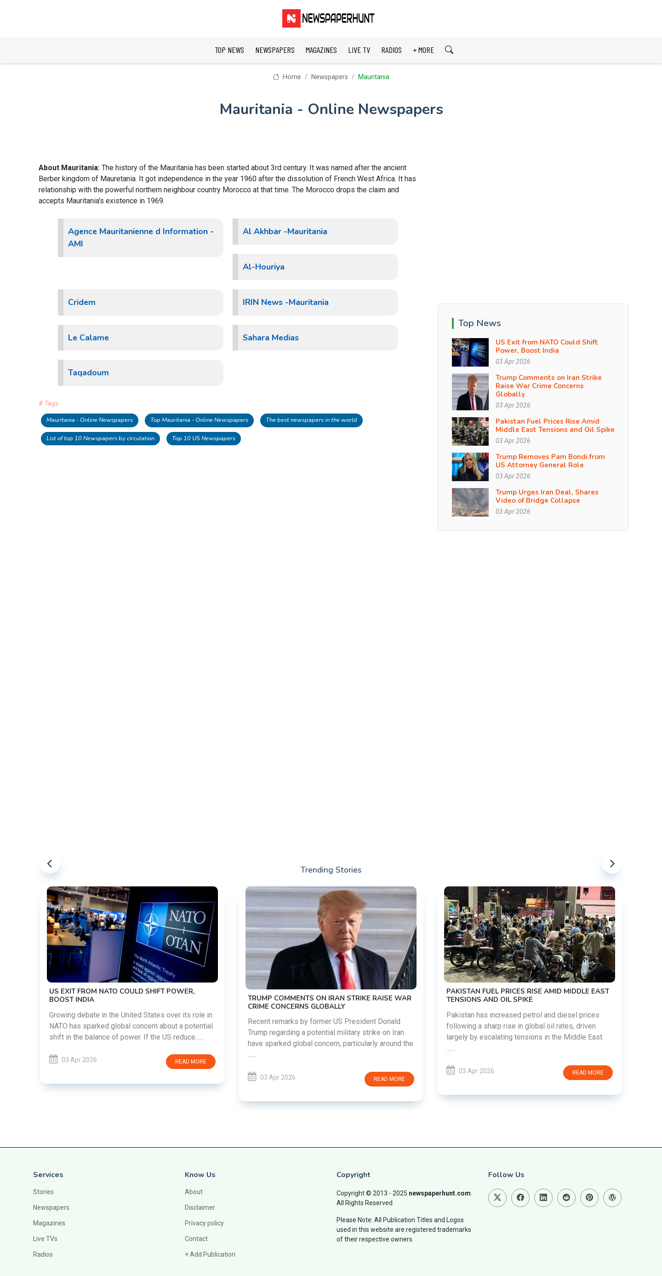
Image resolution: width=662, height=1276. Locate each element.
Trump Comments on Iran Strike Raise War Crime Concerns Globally (549, 386)
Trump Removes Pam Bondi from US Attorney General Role (550, 461)
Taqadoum (88, 372)
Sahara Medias (271, 337)
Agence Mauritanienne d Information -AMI (141, 237)
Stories (43, 1192)
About (194, 1192)
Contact (196, 1239)
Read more (190, 1061)
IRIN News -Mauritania (286, 302)
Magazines (49, 1223)
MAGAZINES (321, 50)
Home (287, 77)
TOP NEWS (229, 50)
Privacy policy (204, 1223)
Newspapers (329, 77)
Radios (43, 1254)
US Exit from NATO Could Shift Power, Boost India (547, 346)
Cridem (82, 302)
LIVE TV (359, 50)
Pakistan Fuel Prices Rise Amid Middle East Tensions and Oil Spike (555, 425)
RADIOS (391, 50)
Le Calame (88, 337)
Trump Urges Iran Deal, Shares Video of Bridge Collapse (547, 496)
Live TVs (45, 1239)
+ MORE (423, 50)
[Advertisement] (533, 226)
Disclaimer (200, 1207)
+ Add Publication (210, 1254)
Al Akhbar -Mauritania (285, 231)
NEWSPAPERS (275, 50)
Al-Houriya (264, 266)
